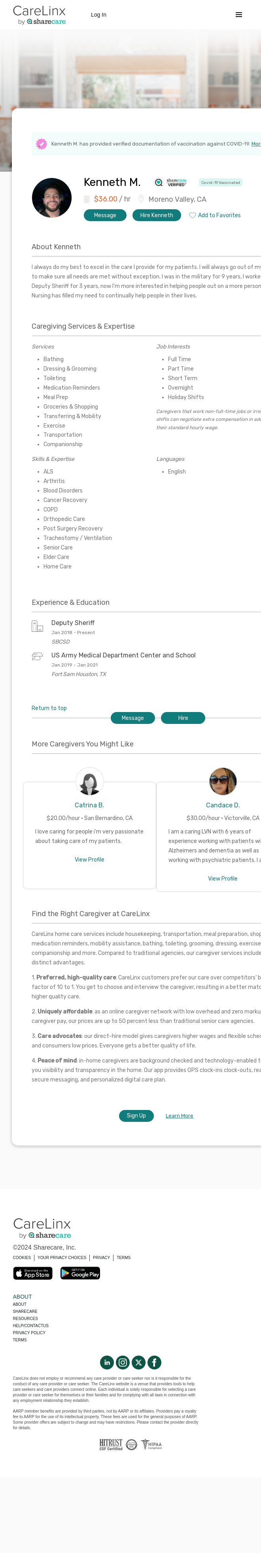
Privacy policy (29, 1333)
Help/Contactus (31, 1326)
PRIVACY (101, 1258)
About (19, 1304)
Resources (25, 1318)
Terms (20, 1340)
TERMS (123, 1258)
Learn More (179, 1116)
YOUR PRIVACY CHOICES (62, 1258)
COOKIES (22, 1258)
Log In (98, 14)
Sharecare (25, 1311)
